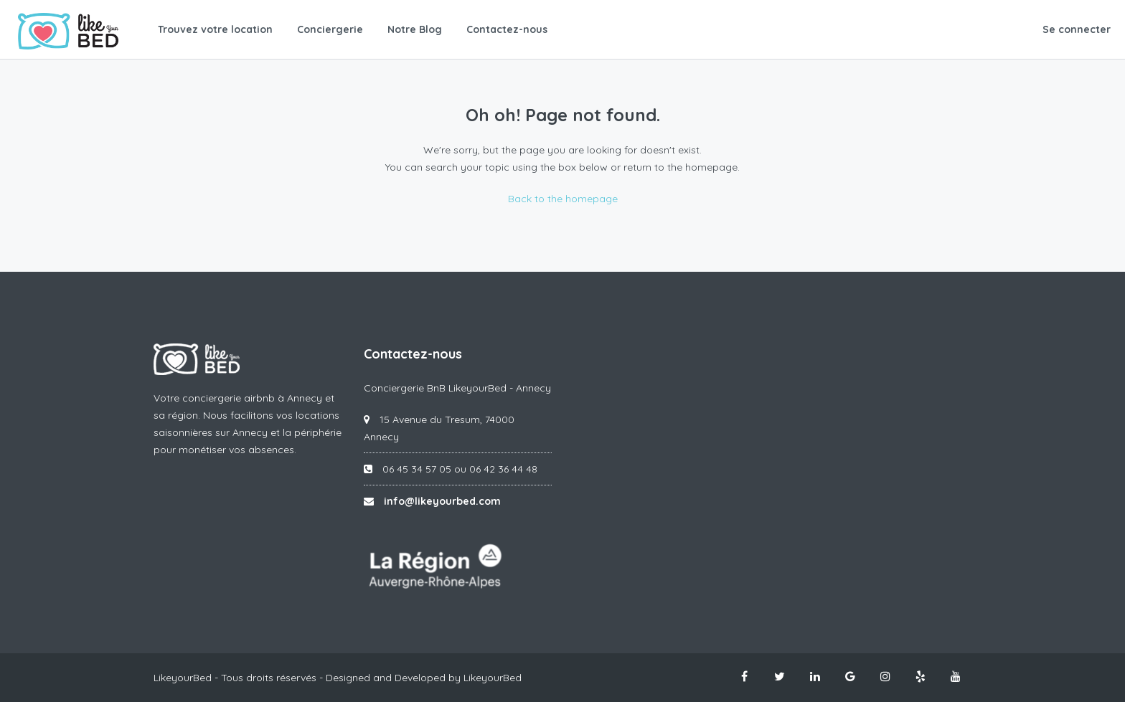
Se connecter (1076, 29)
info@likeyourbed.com (442, 501)
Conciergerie (330, 29)
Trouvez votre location (215, 29)
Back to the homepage (563, 198)
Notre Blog (414, 29)
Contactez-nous (506, 29)
